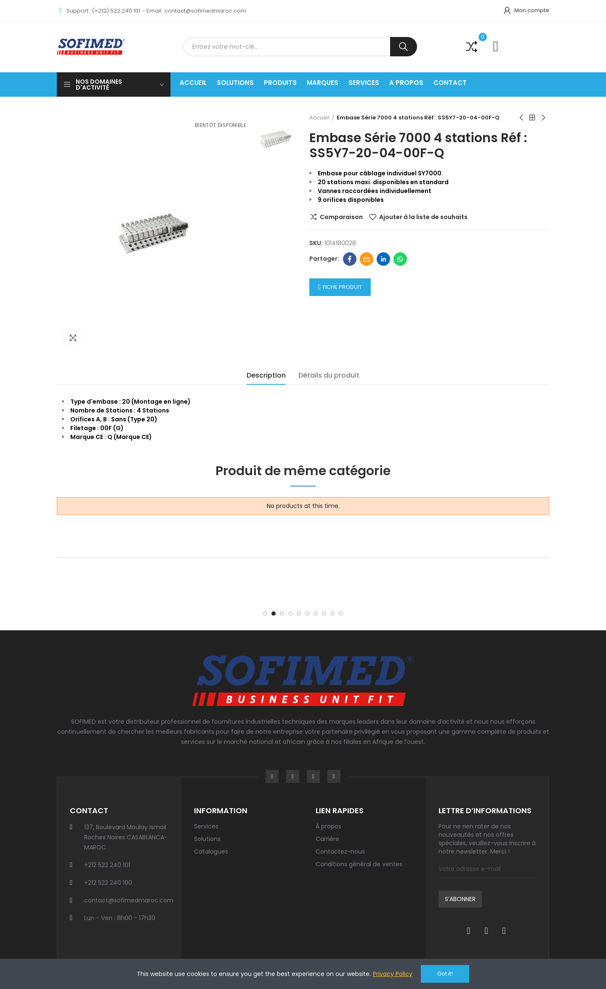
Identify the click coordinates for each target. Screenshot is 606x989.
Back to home (532, 118)
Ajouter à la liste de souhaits (423, 217)
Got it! (445, 974)
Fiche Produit (342, 287)
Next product (543, 118)
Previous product (522, 118)
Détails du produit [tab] (328, 375)
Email (366, 259)
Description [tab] (266, 375)
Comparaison (341, 217)
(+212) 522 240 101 (116, 11)
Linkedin (383, 259)
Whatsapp (400, 259)
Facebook (350, 259)
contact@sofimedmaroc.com (205, 11)
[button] (265, 613)
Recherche (403, 46)
